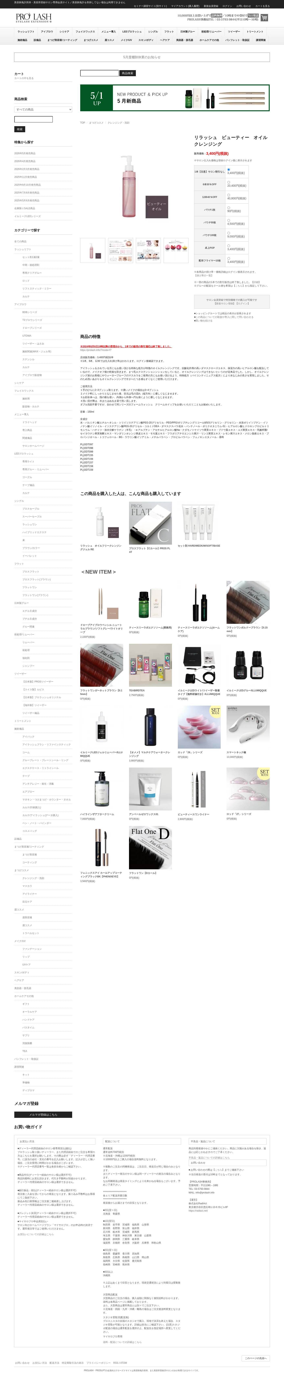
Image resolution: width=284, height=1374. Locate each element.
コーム (26, 752)
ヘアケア (165, 40)
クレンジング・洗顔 (118, 122)
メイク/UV (126, 40)
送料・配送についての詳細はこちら (122, 1342)
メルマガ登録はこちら (43, 1114)
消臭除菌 (27, 1043)
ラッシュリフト (26, 31)
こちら (238, 285)
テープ (26, 776)
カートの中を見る (24, 78)
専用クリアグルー (32, 272)
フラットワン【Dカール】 (143, 873)
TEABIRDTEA (137, 690)
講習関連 (261, 40)
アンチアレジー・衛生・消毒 (38, 783)
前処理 (26, 650)
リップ (26, 956)
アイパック (28, 736)
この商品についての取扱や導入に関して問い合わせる (225, 317)
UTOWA (26, 335)
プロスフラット (30, 571)
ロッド (26, 280)
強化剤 (26, 658)
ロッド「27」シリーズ (239, 814)
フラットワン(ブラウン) (35, 595)
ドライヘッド (29, 422)
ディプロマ (28, 1090)
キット (26, 1074)
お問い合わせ (243, 6)
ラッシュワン (29, 524)
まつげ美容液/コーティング (62, 40)
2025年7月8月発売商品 (26, 192)
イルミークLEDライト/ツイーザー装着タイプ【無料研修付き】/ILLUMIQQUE (199, 692)
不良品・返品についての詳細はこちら (209, 1157)
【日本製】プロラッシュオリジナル (41, 697)
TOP (82, 122)
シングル (153, 31)
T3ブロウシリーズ (32, 320)
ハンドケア (28, 1019)
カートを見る (262, 6)
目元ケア (27, 901)
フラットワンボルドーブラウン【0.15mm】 (247, 629)
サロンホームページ (33, 445)
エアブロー (28, 791)
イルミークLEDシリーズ (27, 216)
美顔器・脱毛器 (184, 40)
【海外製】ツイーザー (34, 705)
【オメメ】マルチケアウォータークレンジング (149, 754)
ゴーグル (27, 477)
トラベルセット (30, 933)
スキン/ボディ (146, 40)
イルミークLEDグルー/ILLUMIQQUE (247, 690)
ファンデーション (32, 949)
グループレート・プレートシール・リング (45, 760)
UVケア (26, 964)
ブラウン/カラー (31, 548)
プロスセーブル (30, 508)
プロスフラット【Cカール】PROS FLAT (149, 550)
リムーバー (28, 642)
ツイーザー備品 (30, 713)
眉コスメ (109, 40)
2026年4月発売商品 (24, 161)
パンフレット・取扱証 (237, 40)
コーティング (29, 862)
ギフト (26, 1004)
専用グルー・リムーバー (35, 469)
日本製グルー (187, 31)
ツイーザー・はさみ (33, 343)
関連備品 (27, 438)
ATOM (123, 1363)
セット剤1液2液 (31, 257)
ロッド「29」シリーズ (190, 752)
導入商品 (27, 430)
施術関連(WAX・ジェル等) (36, 351)
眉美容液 (27, 917)
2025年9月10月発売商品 (27, 184)
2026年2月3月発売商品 (26, 169)
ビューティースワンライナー (193, 814)
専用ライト (28, 461)
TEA (24, 1051)
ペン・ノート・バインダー (36, 823)
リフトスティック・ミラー (36, 288)
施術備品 (22, 40)
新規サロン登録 (224, 303)
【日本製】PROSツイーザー (37, 681)
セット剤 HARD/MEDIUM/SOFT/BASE (199, 545)
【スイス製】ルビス (33, 689)
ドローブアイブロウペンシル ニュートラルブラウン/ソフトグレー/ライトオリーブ (101, 629)
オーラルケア (29, 1011)
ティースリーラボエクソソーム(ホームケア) (199, 629)
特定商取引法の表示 (73, 1363)
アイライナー (29, 893)
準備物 (26, 1082)
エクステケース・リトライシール (40, 768)
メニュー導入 (108, 31)
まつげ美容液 (29, 854)
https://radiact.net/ (198, 1210)
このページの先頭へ (256, 1358)
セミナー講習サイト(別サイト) (150, 6)
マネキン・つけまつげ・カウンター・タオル (46, 799)
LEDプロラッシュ (132, 31)
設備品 (37, 40)
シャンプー (28, 666)
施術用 (26, 398)
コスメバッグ (29, 831)
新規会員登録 (211, 6)
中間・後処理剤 (30, 265)
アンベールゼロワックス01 (143, 814)
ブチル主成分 (29, 618)
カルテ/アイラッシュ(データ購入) (40, 815)
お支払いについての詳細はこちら (36, 1234)
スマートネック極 (236, 752)
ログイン (227, 6)
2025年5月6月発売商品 (26, 200)
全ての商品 (20, 241)
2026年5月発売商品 (24, 153)
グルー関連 (28, 626)
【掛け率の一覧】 (203, 275)
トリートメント (255, 31)
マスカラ (27, 886)
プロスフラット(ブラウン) (36, 579)
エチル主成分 (29, 611)
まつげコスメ (91, 40)
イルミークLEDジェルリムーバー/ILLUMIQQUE (101, 754)
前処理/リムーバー (211, 31)
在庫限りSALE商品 (24, 208)
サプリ (26, 1035)
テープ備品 (28, 485)
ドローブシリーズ (32, 328)
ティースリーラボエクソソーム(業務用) (150, 627)
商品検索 (127, 73)
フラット (169, 31)
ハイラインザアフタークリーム (97, 814)
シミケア (64, 31)
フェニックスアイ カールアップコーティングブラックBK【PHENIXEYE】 (101, 875)
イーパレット (29, 555)
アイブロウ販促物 (32, 375)
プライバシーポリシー (98, 1363)
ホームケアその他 (209, 40)
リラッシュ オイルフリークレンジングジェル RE (100, 547)
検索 (20, 129)
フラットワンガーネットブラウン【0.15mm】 (101, 692)
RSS (115, 1363)
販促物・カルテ (30, 406)
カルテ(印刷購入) (31, 807)
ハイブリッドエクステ (34, 532)
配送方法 (54, 1363)
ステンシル (28, 359)
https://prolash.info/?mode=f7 (95, 350)
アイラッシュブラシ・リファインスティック (46, 744)
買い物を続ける (204, 320)
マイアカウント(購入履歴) (185, 6)
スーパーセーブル (32, 516)
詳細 (256, 282)
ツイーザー (234, 31)
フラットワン (29, 587)
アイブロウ (47, 31)
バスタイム (28, 1027)
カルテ (26, 296)
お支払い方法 (39, 1363)
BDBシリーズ (29, 312)
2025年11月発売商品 (25, 177)
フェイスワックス (85, 31)
